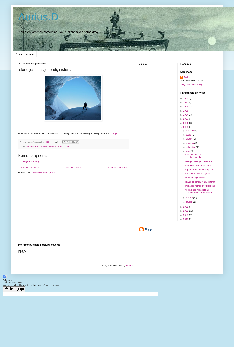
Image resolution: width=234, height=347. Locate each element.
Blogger (128, 266)
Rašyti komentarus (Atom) (43, 172)
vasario (189, 197)
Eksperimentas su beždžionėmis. (193, 156)
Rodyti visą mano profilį (191, 85)
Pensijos (52, 146)
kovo (188, 151)
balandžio (190, 147)
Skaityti (114, 133)
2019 (186, 106)
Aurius (187, 77)
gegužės (190, 143)
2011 (186, 211)
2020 (186, 102)
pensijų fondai (63, 146)
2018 (186, 111)
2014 (186, 123)
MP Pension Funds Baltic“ (37, 146)
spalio (189, 135)
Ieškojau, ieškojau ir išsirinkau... (200, 161)
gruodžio (190, 131)
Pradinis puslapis (24, 54)
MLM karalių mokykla (195, 177)
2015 (186, 119)
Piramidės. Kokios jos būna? (198, 165)
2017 (186, 115)
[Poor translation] (19, 289)
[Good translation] (8, 289)
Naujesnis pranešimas (29, 167)
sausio (189, 202)
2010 (186, 215)
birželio (189, 139)
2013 (186, 127)
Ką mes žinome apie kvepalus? (199, 169)
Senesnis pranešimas (117, 167)
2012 (186, 207)
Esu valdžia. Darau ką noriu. (198, 173)
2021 (186, 98)
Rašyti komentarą (31, 161)
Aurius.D (38, 17)
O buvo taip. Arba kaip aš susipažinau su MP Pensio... (199, 191)
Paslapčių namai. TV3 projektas (200, 186)
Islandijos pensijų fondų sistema (200, 182)
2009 (186, 219)
